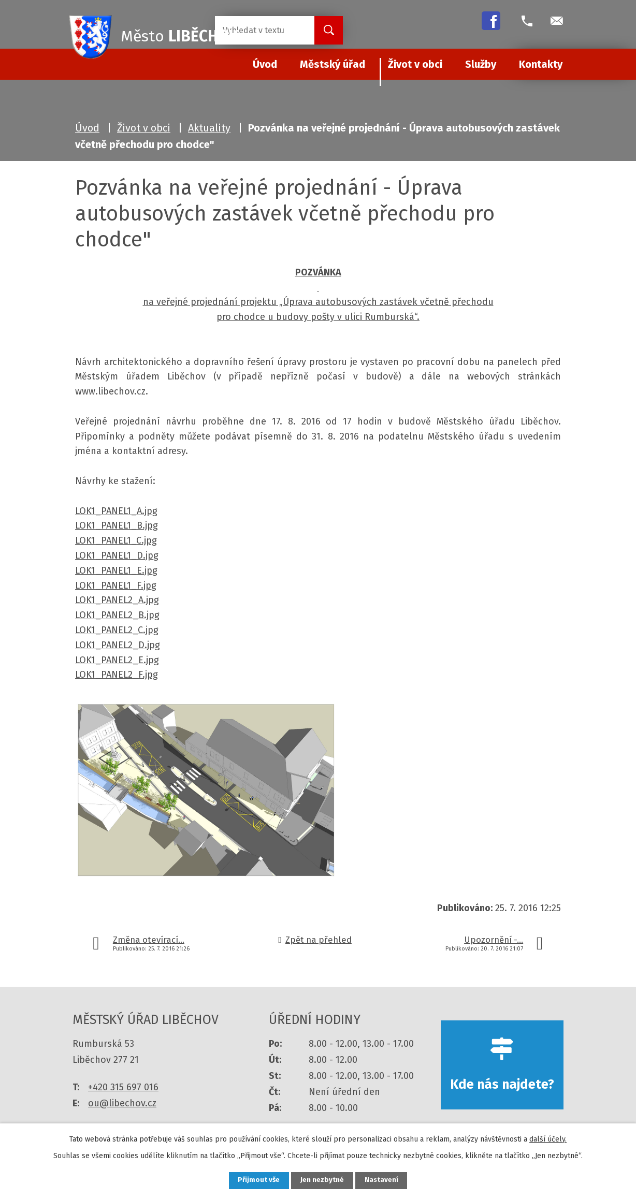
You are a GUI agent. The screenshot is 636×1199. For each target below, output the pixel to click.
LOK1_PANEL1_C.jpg (116, 540)
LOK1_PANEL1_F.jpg (115, 585)
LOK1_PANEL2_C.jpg (116, 630)
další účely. (548, 1138)
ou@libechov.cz (122, 1103)
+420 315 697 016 (123, 1087)
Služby (480, 64)
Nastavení (385, 1180)
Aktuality (209, 128)
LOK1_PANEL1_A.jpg (116, 511)
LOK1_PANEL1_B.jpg (116, 525)
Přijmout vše (255, 1180)
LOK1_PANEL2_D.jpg (117, 645)
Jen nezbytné (322, 1180)
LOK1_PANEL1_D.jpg (116, 555)
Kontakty (540, 64)
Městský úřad (332, 64)
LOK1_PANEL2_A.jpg (117, 600)
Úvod (87, 128)
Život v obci (415, 64)
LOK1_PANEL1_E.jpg (116, 570)
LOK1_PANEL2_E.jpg (117, 660)
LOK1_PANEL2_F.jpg (116, 674)
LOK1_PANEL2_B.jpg (117, 615)
